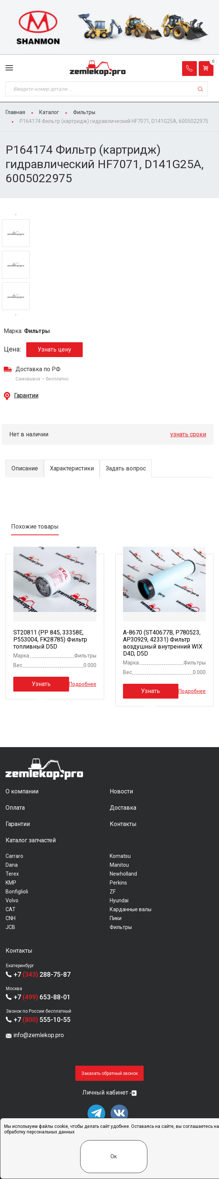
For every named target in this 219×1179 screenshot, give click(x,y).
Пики (116, 918)
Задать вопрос (126, 468)
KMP (11, 883)
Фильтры (121, 927)
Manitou (119, 865)
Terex (12, 874)
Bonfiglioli (17, 892)
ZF (113, 892)
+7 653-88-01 (42, 997)
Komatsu (120, 856)
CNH (11, 918)
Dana (12, 865)
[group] (109, 27)
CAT (11, 909)
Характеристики (72, 468)
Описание (24, 468)
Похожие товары (35, 526)
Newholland (123, 874)
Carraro (14, 856)
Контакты (123, 823)
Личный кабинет (105, 1092)
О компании (22, 791)
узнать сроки (188, 434)
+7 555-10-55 (42, 1019)
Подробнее (82, 684)
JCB (10, 927)
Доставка (123, 807)
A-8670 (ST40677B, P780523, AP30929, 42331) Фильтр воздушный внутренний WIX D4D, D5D (162, 643)
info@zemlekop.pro (38, 1035)
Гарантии (26, 395)
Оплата (15, 807)
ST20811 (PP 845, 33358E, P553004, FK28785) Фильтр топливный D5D (50, 639)
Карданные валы (130, 909)
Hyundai (119, 900)
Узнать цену (54, 349)
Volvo (12, 900)
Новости (121, 791)
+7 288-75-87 (42, 974)
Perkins (118, 883)
